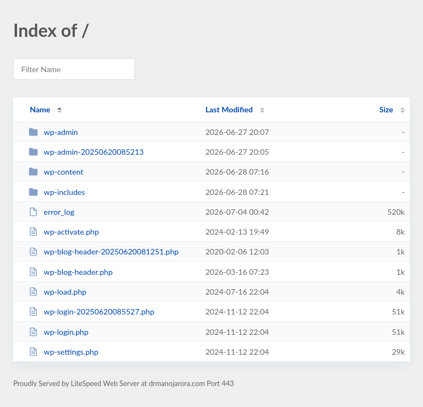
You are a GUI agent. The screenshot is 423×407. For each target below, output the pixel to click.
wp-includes (57, 192)
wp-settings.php (63, 351)
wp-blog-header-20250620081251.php (103, 251)
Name (40, 109)
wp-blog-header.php (70, 271)
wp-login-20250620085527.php (91, 311)
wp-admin (53, 132)
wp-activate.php (64, 231)
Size (386, 109)
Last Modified (229, 109)
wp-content (56, 171)
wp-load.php (57, 291)
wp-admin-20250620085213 (86, 151)
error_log (51, 211)
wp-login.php (58, 332)
